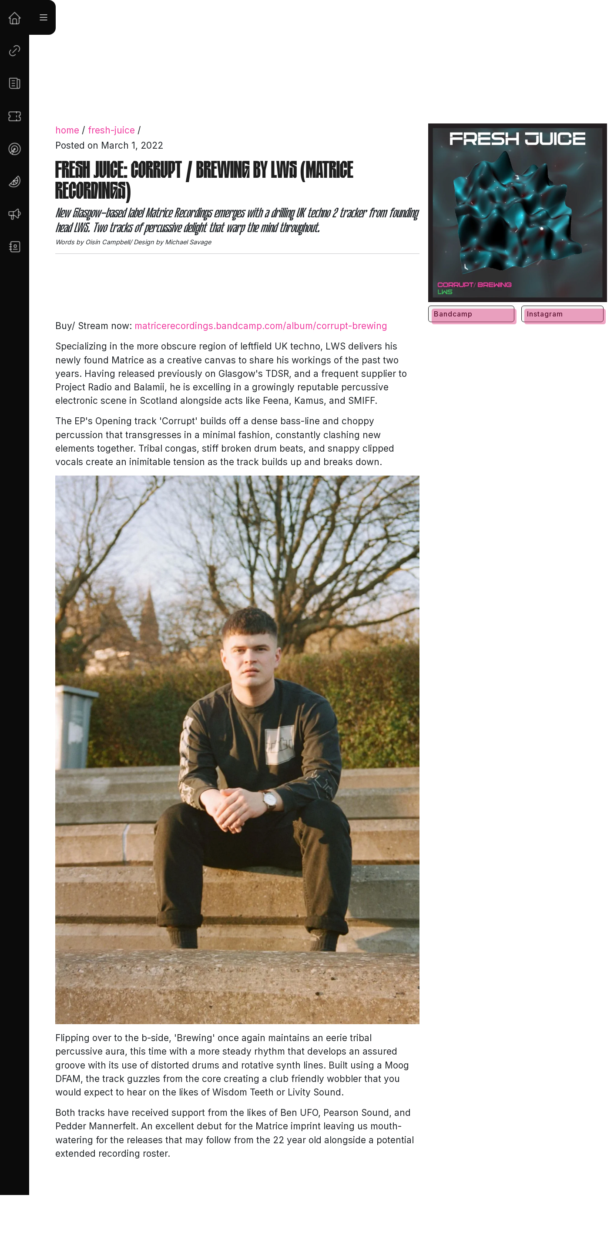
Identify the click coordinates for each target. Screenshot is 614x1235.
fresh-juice (111, 130)
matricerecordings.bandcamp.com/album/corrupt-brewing (260, 325)
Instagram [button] (545, 314)
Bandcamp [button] (453, 314)
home (67, 130)
